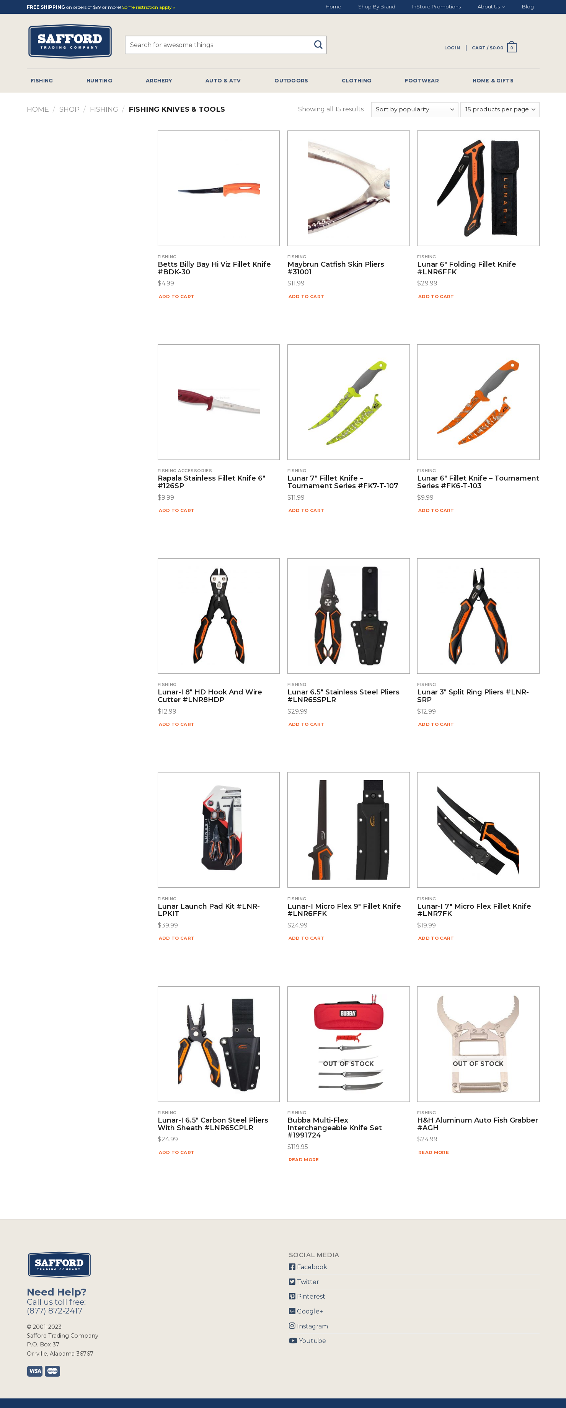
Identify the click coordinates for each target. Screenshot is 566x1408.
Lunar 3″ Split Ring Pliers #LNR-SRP (473, 696)
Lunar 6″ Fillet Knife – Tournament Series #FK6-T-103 (478, 482)
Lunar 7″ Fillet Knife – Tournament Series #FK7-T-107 (342, 482)
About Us (491, 7)
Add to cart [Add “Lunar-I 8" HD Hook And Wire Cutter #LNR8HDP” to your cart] (177, 724)
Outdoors (291, 80)
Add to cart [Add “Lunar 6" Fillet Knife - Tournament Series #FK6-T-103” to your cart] (436, 510)
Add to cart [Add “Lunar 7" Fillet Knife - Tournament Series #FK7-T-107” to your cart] (307, 510)
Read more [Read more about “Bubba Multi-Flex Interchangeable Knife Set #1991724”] (304, 1159)
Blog (528, 7)
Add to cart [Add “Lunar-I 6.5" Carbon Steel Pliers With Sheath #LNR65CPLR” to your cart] (177, 1152)
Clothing (356, 80)
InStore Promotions (436, 7)
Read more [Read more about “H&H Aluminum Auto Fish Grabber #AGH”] (433, 1152)
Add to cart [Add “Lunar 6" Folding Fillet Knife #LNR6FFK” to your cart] (436, 296)
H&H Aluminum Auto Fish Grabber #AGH (477, 1124)
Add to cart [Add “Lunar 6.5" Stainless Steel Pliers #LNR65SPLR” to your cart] (307, 724)
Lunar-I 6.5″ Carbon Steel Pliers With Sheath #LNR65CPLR (213, 1124)
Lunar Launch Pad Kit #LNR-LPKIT (209, 910)
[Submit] (321, 41)
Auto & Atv (223, 80)
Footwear (422, 80)
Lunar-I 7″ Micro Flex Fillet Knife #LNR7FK (474, 910)
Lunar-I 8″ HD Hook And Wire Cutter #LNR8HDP (210, 696)
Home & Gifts (493, 80)
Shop (69, 109)
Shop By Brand (376, 7)
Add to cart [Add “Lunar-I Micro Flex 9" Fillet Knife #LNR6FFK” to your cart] (307, 938)
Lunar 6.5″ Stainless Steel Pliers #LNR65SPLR (343, 696)
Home (333, 7)
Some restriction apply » (148, 7)
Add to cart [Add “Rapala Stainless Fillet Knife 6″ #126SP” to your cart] (177, 510)
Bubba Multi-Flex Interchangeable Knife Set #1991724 (334, 1128)
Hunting (99, 80)
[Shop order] (414, 109)
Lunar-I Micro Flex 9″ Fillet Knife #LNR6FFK (344, 910)
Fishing (42, 80)
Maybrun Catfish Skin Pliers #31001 (335, 268)
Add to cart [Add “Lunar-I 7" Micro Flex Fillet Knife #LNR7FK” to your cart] (436, 938)
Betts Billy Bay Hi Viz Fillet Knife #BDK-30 (214, 268)
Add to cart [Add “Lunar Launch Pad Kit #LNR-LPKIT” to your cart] (177, 938)
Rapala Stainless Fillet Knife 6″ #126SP (211, 482)
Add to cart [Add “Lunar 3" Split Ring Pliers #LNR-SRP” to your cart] (436, 724)
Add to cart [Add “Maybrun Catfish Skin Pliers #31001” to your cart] (307, 296)
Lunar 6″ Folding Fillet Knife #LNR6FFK (466, 268)
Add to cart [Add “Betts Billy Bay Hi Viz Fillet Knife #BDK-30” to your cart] (177, 296)
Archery (159, 80)
